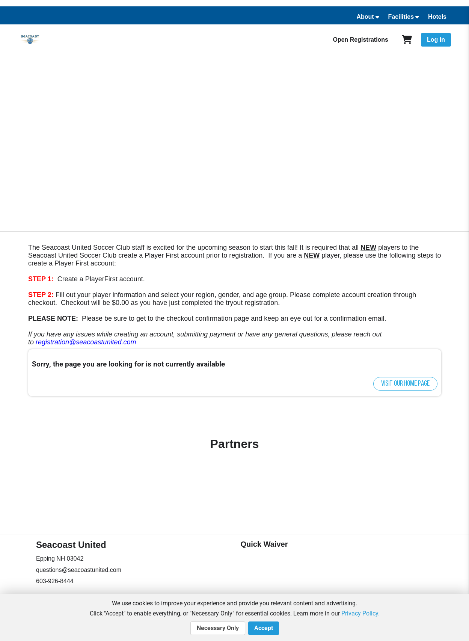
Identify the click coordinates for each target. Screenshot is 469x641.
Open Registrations (360, 39)
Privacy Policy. (360, 613)
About (365, 17)
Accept (263, 628)
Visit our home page (405, 384)
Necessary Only (218, 628)
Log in (436, 39)
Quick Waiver (264, 544)
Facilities (401, 17)
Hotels (437, 17)
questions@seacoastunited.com (78, 570)
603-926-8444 (55, 581)
